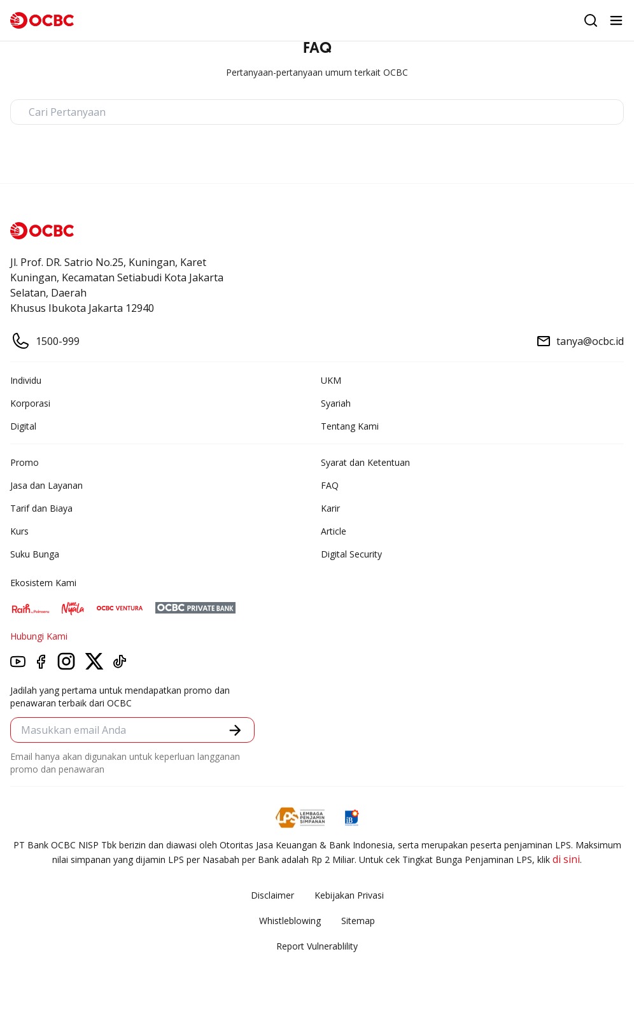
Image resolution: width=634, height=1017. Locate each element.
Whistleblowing (290, 921)
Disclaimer (272, 895)
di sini (566, 859)
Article (333, 531)
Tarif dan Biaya (41, 508)
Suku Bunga (34, 554)
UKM (331, 380)
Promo (24, 462)
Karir (330, 508)
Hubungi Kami (38, 636)
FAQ (330, 485)
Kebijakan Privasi (349, 895)
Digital (23, 426)
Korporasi (30, 403)
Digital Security (351, 554)
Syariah (336, 403)
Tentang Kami (350, 426)
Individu (25, 380)
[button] (235, 730)
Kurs (19, 531)
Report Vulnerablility (317, 946)
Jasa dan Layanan (46, 485)
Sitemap (358, 921)
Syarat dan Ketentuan (365, 462)
